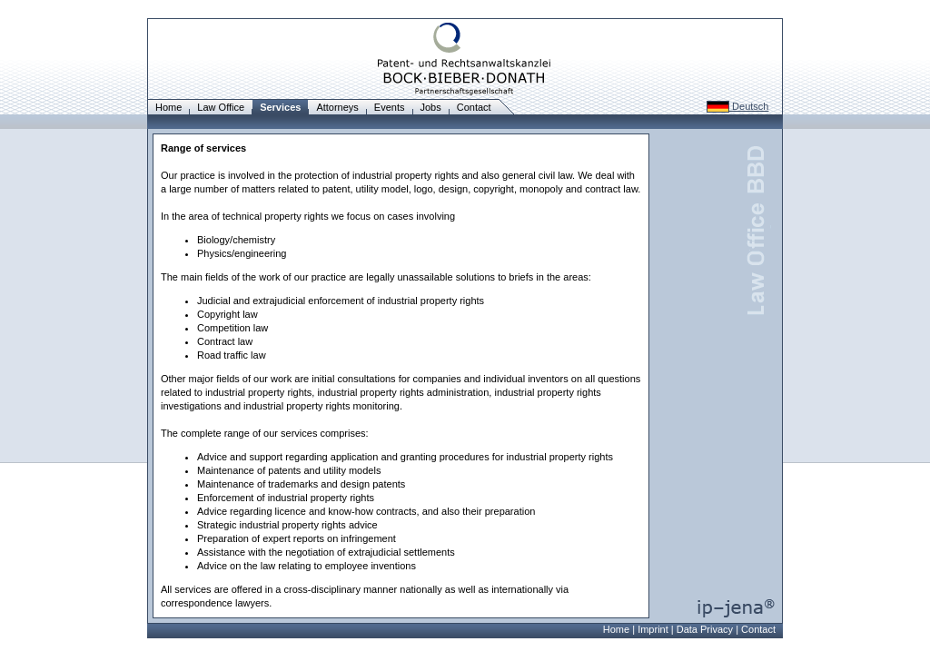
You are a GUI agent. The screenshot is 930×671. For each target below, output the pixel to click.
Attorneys (337, 107)
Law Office (220, 107)
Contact (474, 107)
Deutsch (737, 106)
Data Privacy (705, 629)
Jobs (430, 107)
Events (389, 107)
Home (168, 107)
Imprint (653, 629)
